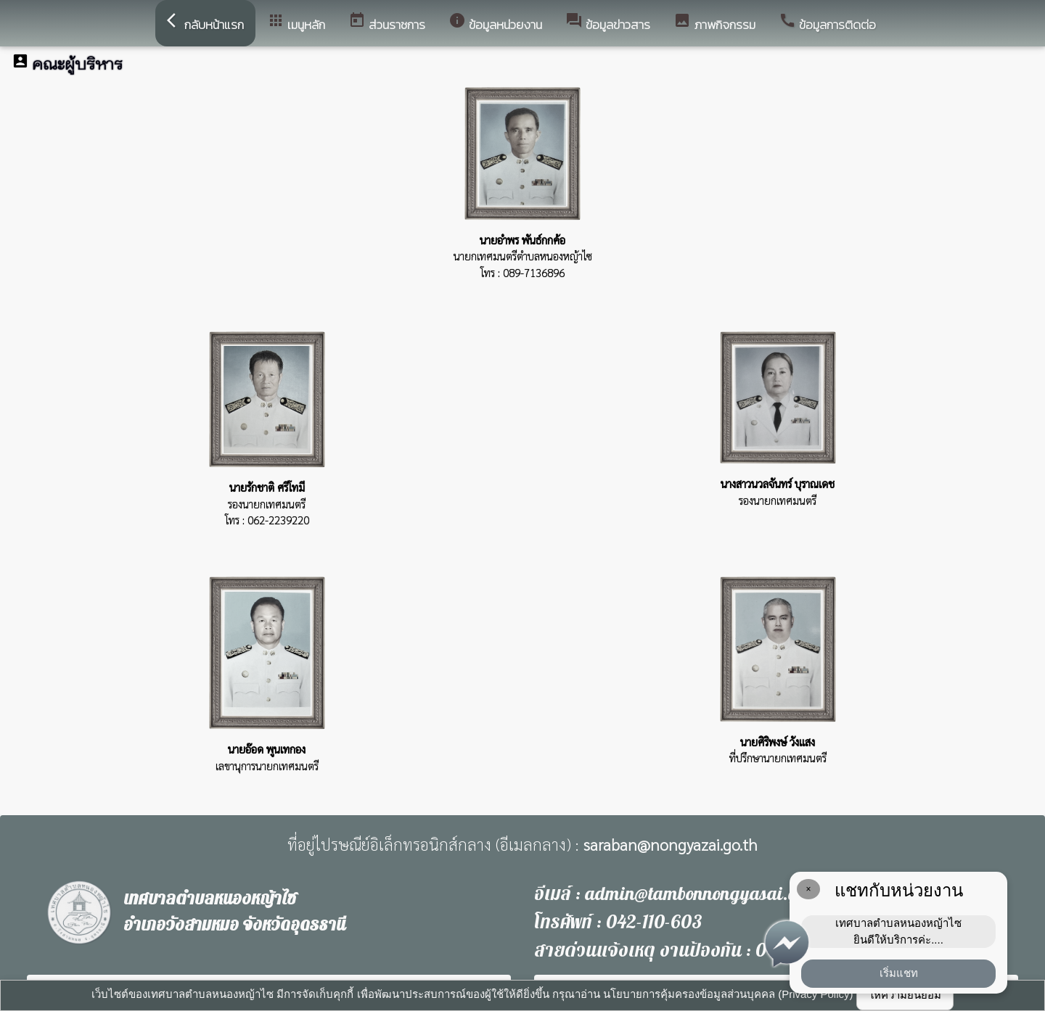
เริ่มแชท (899, 973)
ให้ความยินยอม (905, 995)
